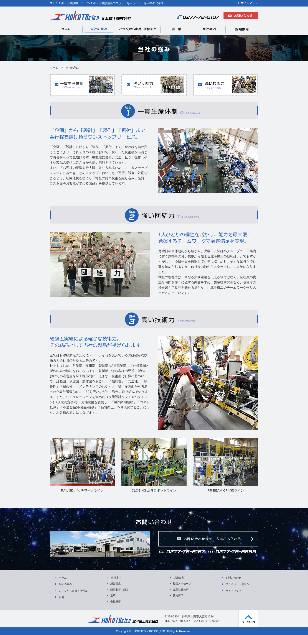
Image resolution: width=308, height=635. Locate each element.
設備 (61, 597)
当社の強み (65, 584)
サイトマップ (233, 590)
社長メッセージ (182, 583)
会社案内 (116, 577)
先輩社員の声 (181, 589)
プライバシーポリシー (239, 584)
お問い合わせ (233, 577)
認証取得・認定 (119, 589)
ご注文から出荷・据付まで (74, 590)
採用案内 (179, 577)
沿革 (113, 595)
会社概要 (115, 601)
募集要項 (178, 595)
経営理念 (115, 583)
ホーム (63, 577)
